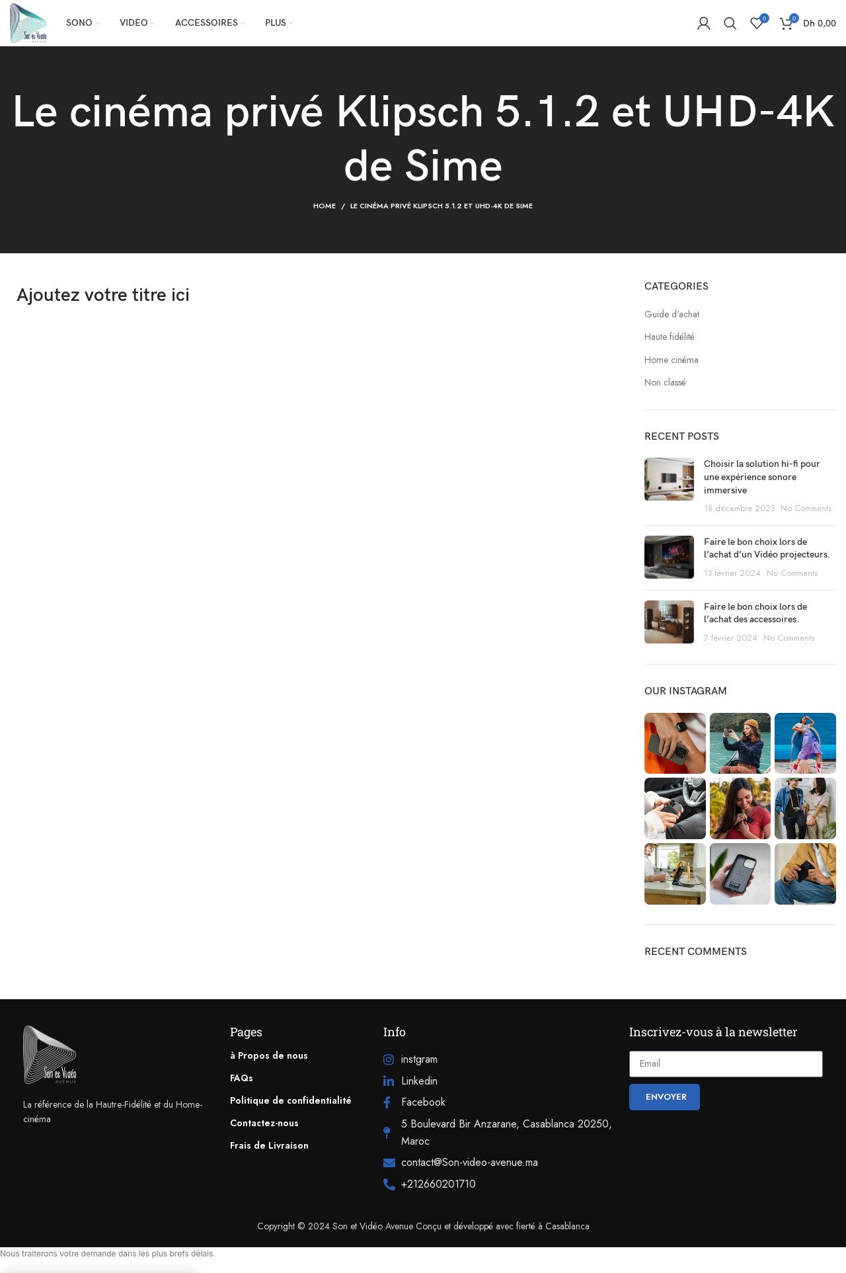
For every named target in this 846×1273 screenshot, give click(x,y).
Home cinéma (671, 360)
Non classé (665, 382)
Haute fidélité (669, 337)
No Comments (806, 508)
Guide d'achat (671, 314)
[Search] (730, 23)
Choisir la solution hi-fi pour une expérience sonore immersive (762, 476)
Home (324, 205)
